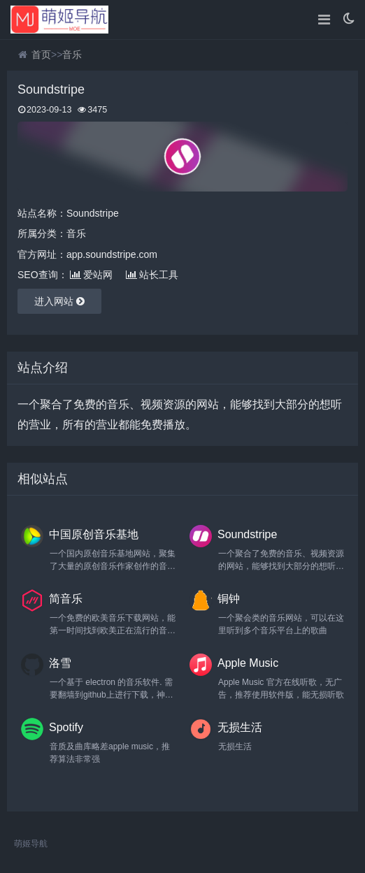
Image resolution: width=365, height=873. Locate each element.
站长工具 (152, 274)
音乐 (72, 54)
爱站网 (91, 274)
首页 (41, 54)
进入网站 (59, 301)
